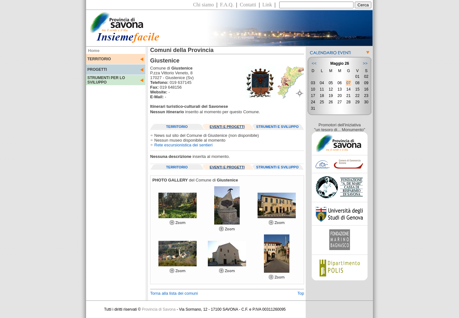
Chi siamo (203, 4)
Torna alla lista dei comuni (174, 293)
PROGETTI (97, 69)
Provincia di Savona (159, 309)
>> (365, 63)
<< (314, 63)
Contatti (248, 4)
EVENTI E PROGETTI (227, 127)
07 (348, 83)
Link (267, 4)
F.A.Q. (227, 4)
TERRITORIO (99, 59)
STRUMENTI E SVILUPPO (277, 127)
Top (300, 293)
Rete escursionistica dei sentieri (183, 145)
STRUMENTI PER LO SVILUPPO (106, 80)
